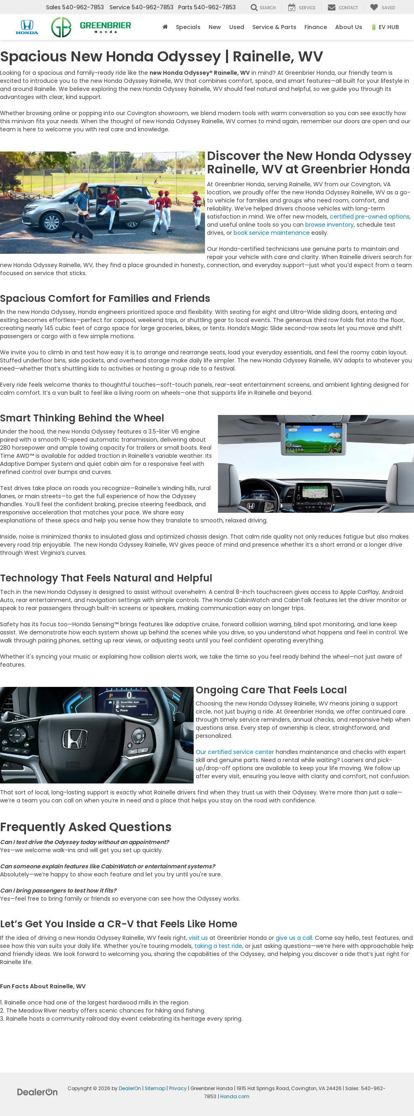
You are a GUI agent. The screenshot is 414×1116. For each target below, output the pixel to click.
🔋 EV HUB (384, 27)
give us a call (294, 938)
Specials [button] (188, 27)
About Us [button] (348, 27)
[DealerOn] (37, 1091)
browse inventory (329, 225)
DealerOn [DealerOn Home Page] (130, 1088)
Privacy (178, 1088)
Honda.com (234, 1096)
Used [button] (236, 27)
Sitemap (155, 1088)
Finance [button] (315, 27)
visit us (198, 938)
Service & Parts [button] (274, 27)
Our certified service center (235, 752)
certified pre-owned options (370, 217)
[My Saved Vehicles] (382, 7)
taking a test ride (218, 946)
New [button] (215, 27)
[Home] (165, 27)
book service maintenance (272, 233)
